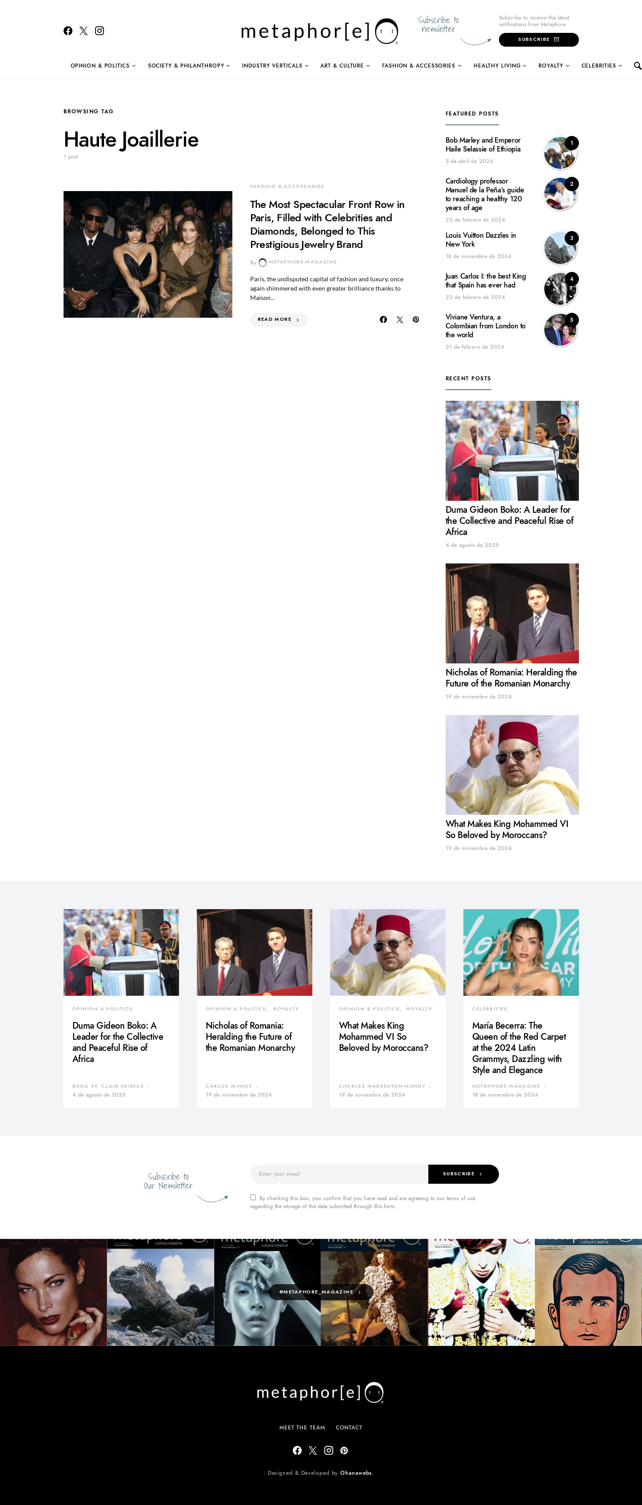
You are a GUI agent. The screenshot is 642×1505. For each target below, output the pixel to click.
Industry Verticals (272, 65)
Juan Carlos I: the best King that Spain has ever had (486, 280)
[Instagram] (99, 30)
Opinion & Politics (100, 65)
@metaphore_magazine (316, 1292)
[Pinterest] (344, 1450)
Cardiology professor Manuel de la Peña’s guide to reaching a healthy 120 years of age (485, 194)
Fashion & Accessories (418, 65)
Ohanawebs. (357, 1473)
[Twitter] (83, 30)
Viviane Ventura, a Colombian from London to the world (486, 326)
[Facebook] (68, 30)
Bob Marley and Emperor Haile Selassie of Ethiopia (483, 145)
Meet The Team (302, 1427)
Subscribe (538, 39)
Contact (349, 1427)
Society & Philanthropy (186, 65)
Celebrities (599, 65)
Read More (274, 319)
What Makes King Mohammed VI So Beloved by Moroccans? (507, 829)
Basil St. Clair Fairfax (108, 1086)
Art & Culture (342, 65)
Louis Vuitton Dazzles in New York (481, 240)
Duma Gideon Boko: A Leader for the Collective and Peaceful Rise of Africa (510, 520)
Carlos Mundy (229, 1086)
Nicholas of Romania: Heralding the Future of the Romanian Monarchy (511, 678)
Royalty (550, 65)
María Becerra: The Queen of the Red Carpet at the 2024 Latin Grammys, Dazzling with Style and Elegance (519, 1047)
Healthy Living (497, 65)
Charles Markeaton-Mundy (382, 1086)
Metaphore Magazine (297, 262)
